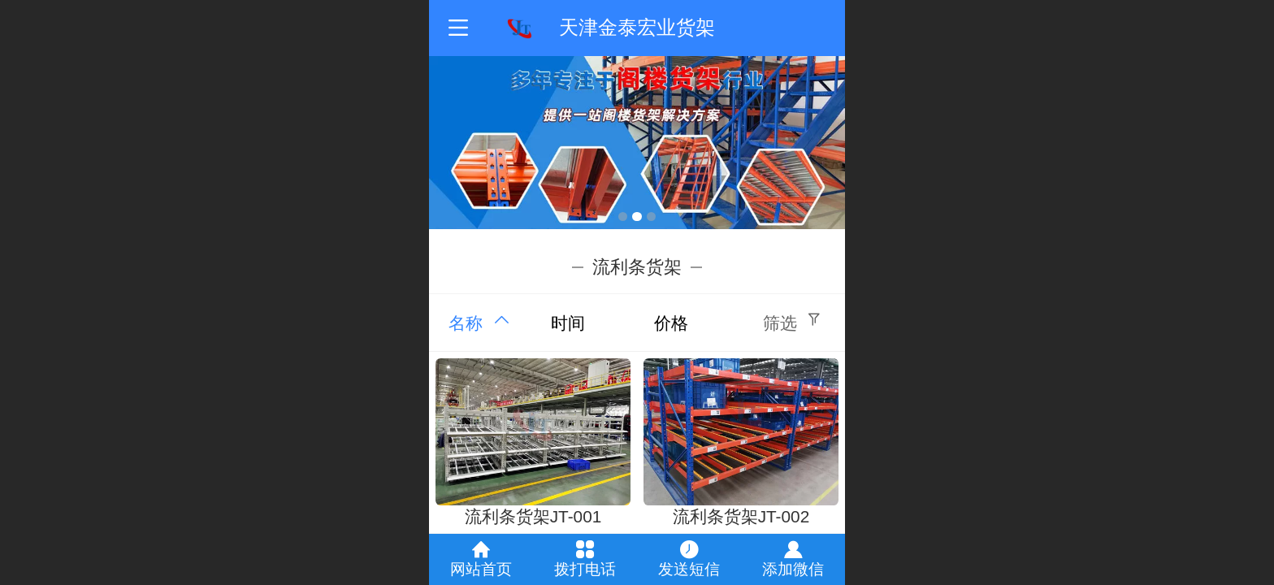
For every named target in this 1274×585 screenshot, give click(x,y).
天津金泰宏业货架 (637, 27)
